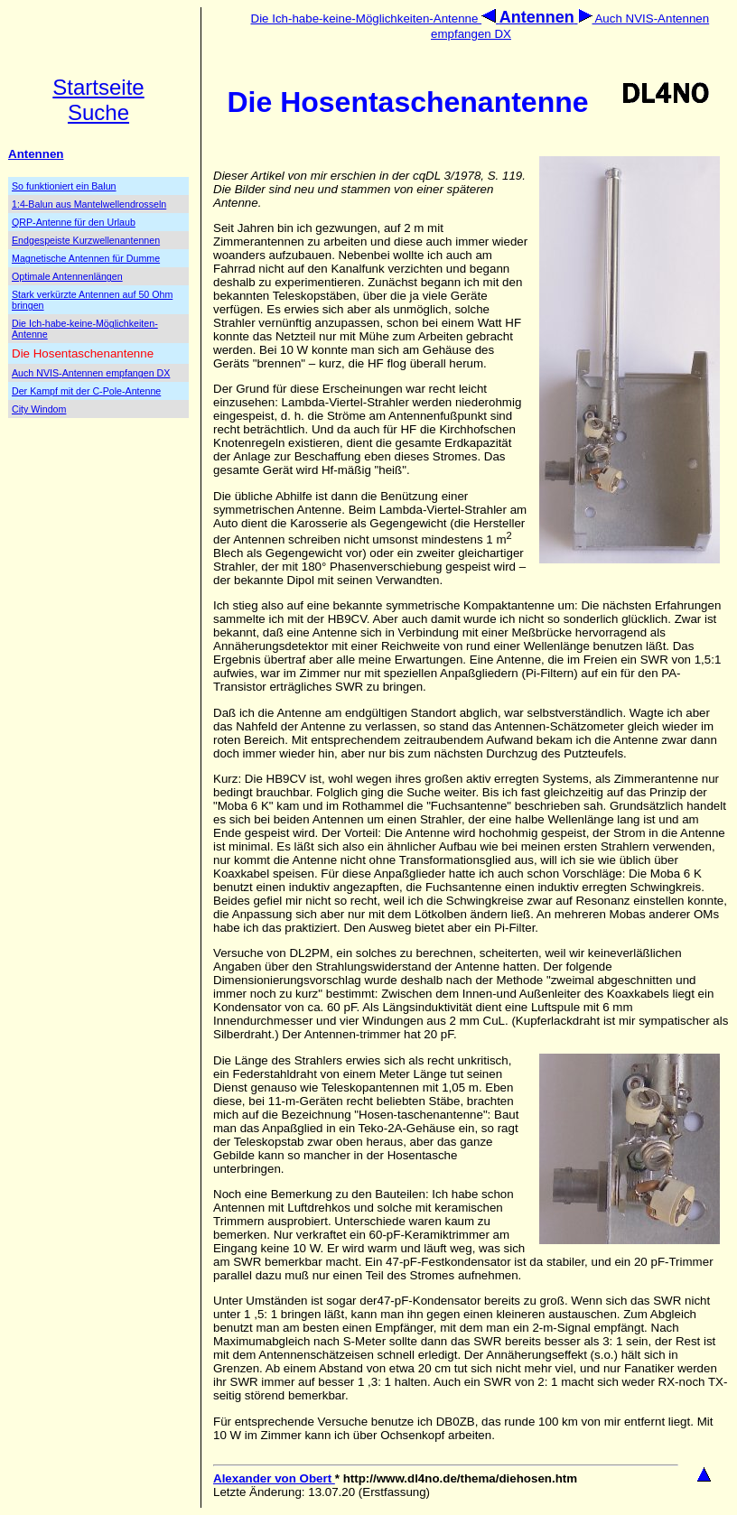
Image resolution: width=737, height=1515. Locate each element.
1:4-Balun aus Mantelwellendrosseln (89, 204)
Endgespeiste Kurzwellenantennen (86, 240)
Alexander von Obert (274, 1478)
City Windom (39, 409)
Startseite (98, 87)
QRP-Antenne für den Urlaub (73, 222)
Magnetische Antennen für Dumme (86, 258)
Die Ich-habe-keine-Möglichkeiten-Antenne (375, 18)
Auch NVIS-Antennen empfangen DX (91, 372)
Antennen (35, 154)
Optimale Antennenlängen (67, 276)
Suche (98, 112)
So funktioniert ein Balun (64, 186)
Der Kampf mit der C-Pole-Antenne (86, 391)
